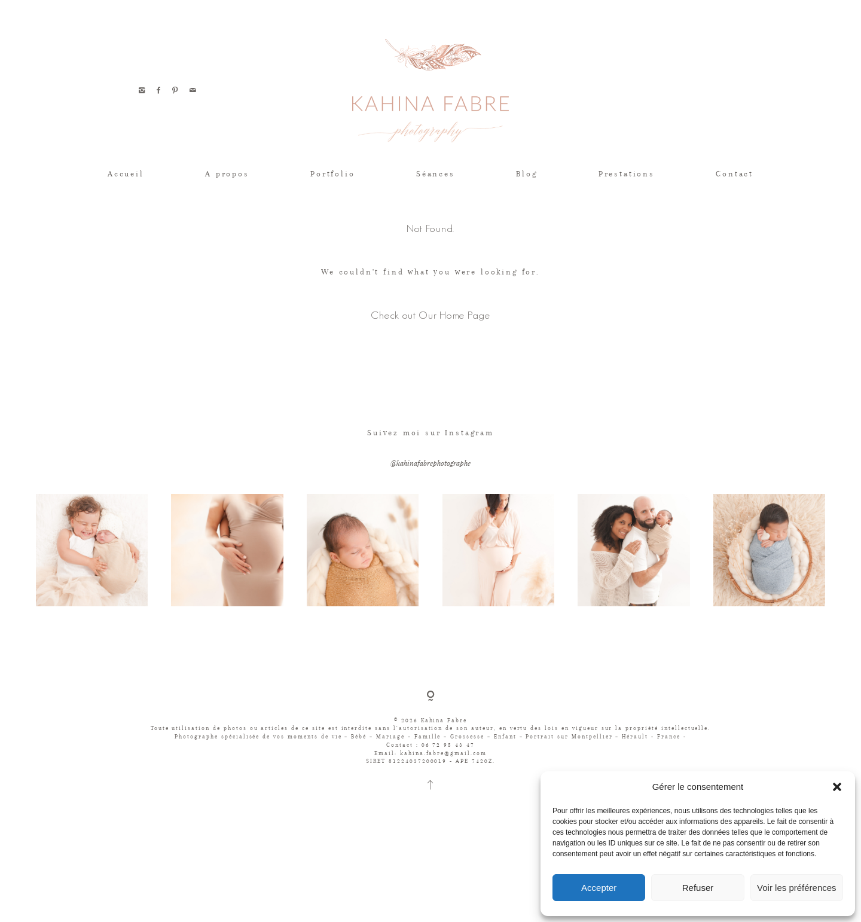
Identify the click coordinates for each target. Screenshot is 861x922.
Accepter (598, 888)
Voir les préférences (796, 888)
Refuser (698, 888)
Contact (734, 173)
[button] (837, 787)
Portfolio (332, 173)
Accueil (126, 173)
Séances (435, 173)
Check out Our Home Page (430, 314)
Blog (526, 173)
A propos (227, 173)
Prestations (627, 173)
